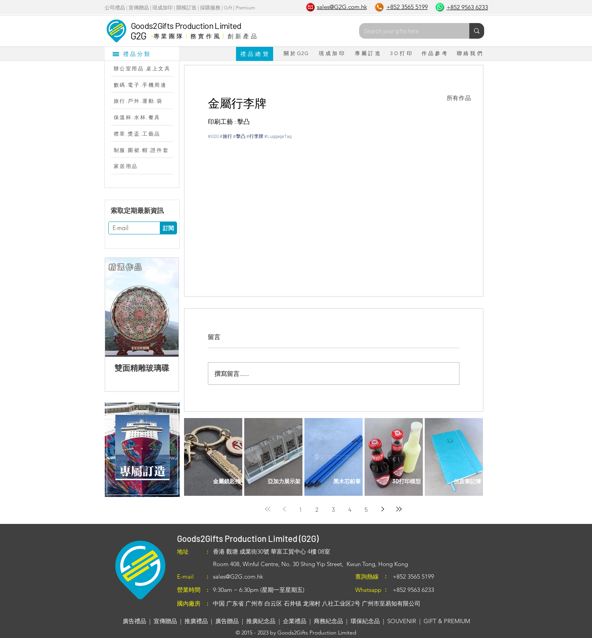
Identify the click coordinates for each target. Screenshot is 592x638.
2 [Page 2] (316, 509)
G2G (139, 35)
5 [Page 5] (366, 509)
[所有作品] (459, 98)
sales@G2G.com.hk (238, 576)
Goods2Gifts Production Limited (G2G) (247, 538)
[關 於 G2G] (296, 53)
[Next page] (383, 509)
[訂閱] (168, 228)
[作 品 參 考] (434, 53)
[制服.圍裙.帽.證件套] (146, 150)
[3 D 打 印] (401, 53)
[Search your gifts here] (408, 31)
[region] (142, 449)
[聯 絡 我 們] (469, 53)
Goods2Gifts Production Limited (186, 25)
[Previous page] (284, 509)
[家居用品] (146, 166)
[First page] (268, 509)
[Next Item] (166, 307)
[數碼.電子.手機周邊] (146, 85)
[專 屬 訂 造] (367, 53)
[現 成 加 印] (331, 53)
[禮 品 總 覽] (254, 54)
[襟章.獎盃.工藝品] (146, 133)
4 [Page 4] (349, 509)
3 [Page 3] (333, 509)
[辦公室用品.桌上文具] (146, 68)
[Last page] (399, 509)
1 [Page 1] (300, 509)
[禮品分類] (142, 53)
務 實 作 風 (205, 35)
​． (151, 34)
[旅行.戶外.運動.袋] (146, 101)
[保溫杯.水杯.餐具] (146, 117)
